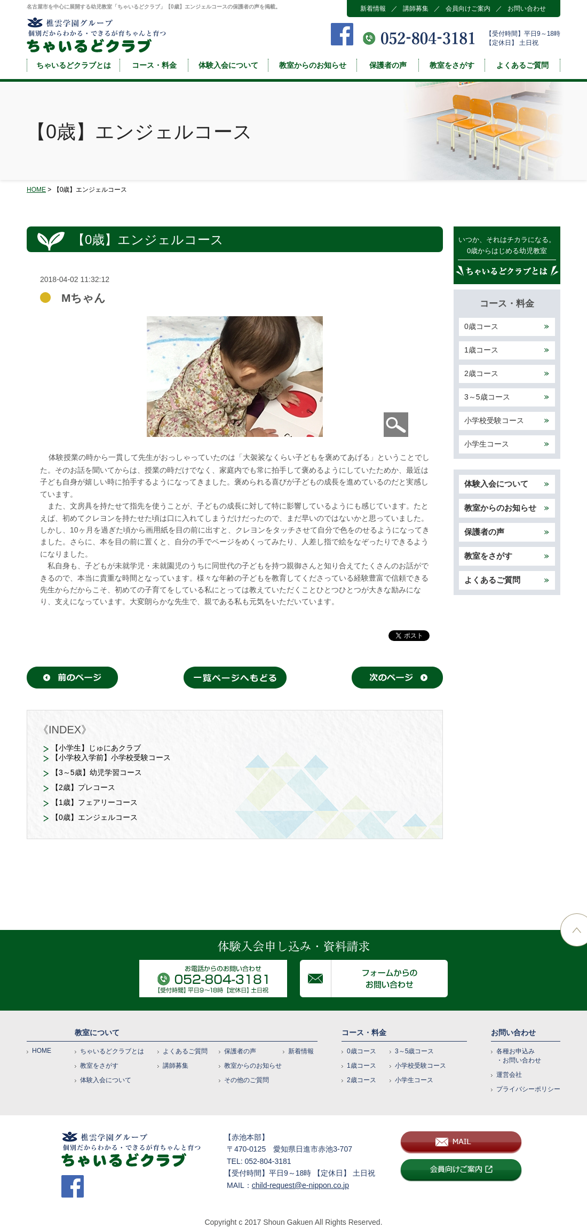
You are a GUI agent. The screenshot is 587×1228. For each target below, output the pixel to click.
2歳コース (481, 373)
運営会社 (509, 1074)
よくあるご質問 (522, 65)
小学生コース (486, 444)
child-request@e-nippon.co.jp (300, 1185)
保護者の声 (388, 65)
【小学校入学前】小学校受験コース (111, 757)
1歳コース (481, 350)
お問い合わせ (526, 8)
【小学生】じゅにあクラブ (96, 748)
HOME (36, 189)
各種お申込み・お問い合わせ (518, 1055)
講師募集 (416, 8)
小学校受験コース (494, 420)
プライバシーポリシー (528, 1089)
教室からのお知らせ (312, 65)
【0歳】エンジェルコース (94, 817)
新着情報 (373, 8)
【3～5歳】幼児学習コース (96, 772)
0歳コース (481, 326)
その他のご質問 (246, 1080)
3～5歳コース (487, 397)
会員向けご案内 (468, 8)
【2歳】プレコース (83, 787)
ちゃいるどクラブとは (73, 65)
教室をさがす (452, 65)
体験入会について (228, 65)
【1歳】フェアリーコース (94, 802)
